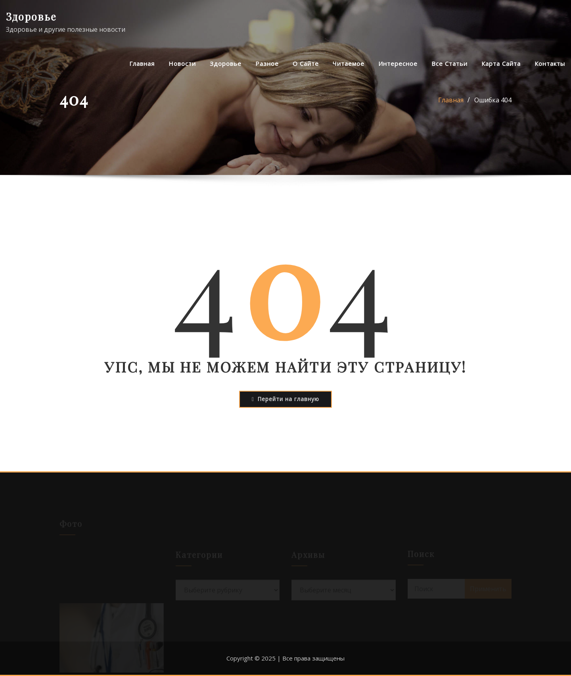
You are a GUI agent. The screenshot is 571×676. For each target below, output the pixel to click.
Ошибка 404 (493, 100)
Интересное (398, 63)
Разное (267, 63)
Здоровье (31, 16)
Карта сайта (501, 63)
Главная (142, 63)
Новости (182, 63)
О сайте (306, 63)
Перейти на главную (285, 399)
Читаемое (348, 63)
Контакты (550, 63)
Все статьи (449, 63)
